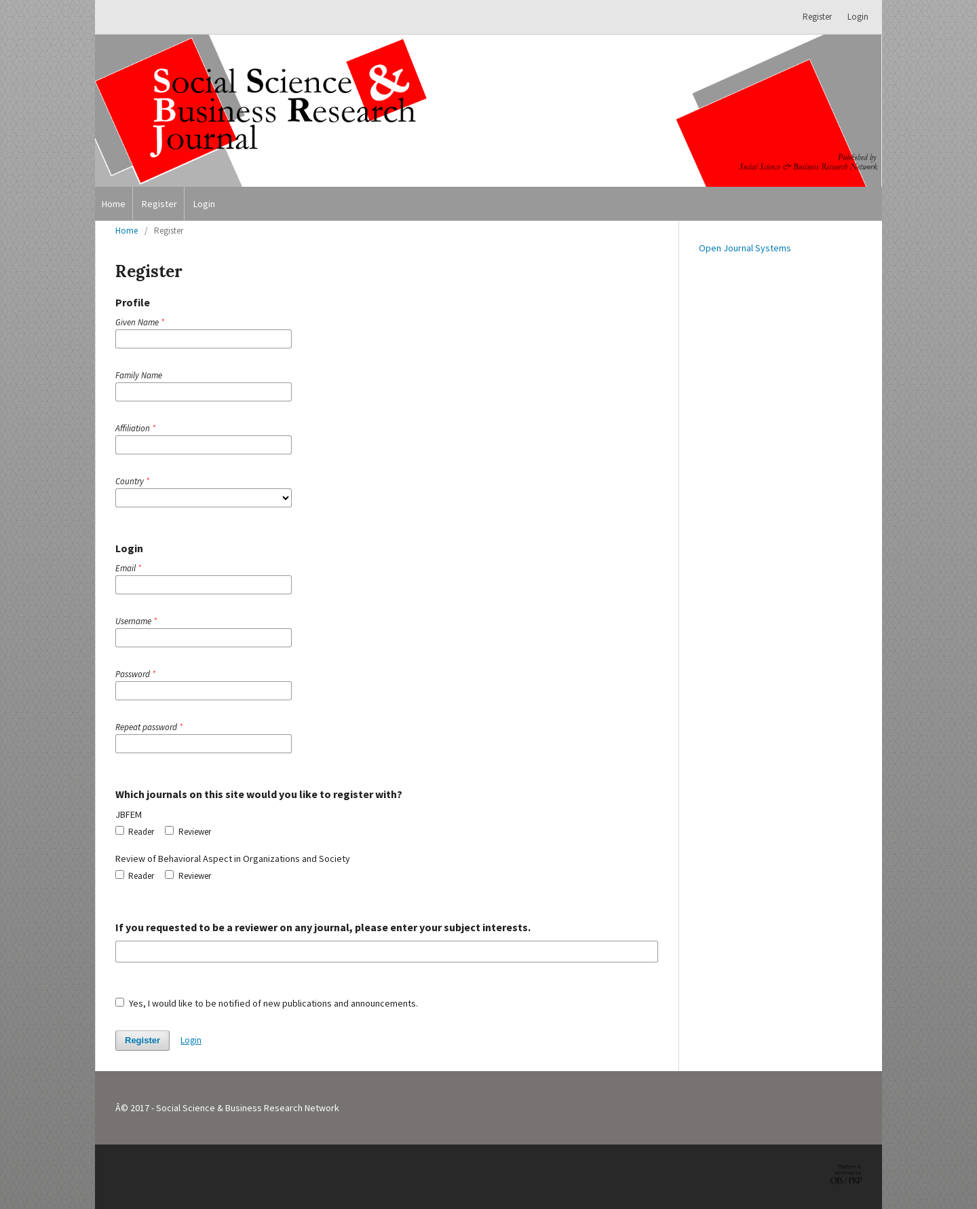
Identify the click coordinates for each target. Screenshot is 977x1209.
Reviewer (187, 831)
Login (204, 204)
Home (114, 204)
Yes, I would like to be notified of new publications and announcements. (266, 1003)
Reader (134, 831)
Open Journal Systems (745, 248)
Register (159, 204)
